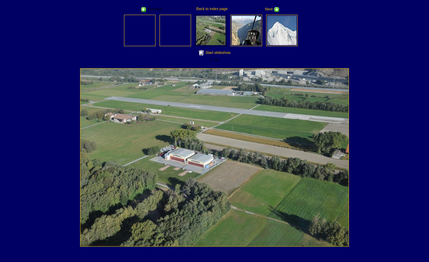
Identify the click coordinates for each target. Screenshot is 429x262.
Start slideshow (218, 53)
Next (272, 9)
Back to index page (212, 9)
